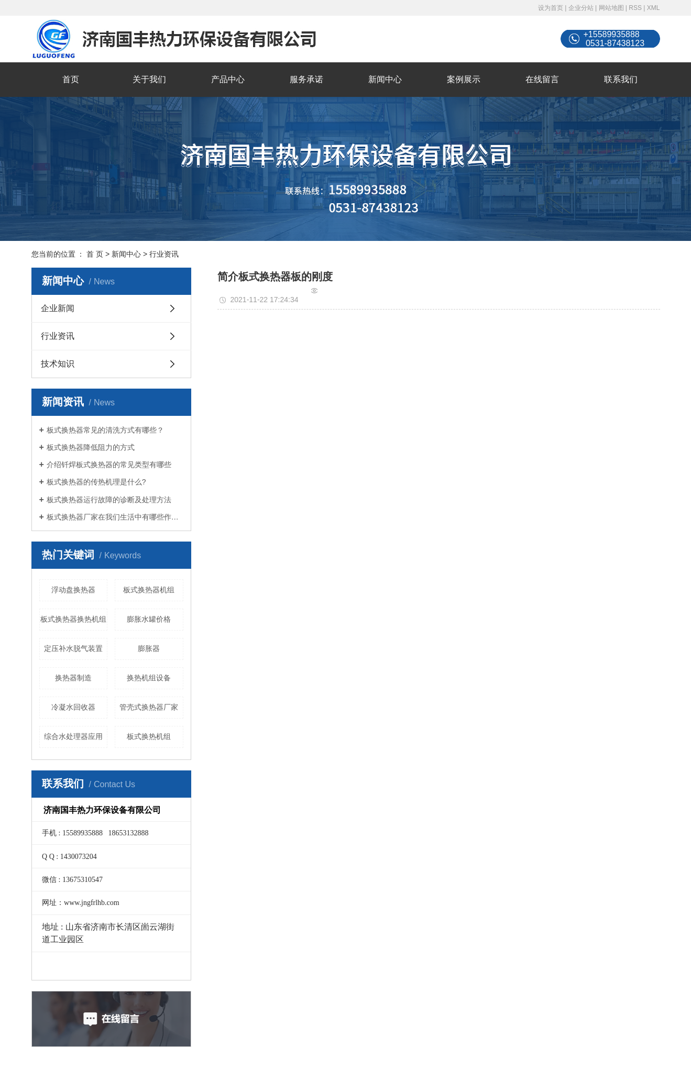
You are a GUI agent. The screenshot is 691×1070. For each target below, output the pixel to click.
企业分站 (581, 8)
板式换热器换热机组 (73, 619)
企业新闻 (57, 308)
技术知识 (57, 363)
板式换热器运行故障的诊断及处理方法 (109, 499)
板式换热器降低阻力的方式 (91, 447)
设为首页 (550, 8)
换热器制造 (73, 678)
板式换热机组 (149, 736)
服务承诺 (306, 79)
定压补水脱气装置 (73, 648)
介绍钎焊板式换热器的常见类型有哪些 (109, 464)
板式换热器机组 (148, 590)
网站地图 (611, 8)
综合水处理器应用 (73, 736)
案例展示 (463, 79)
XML (653, 8)
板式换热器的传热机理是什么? (96, 482)
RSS (635, 8)
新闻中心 (385, 79)
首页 (70, 79)
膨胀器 (149, 648)
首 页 (94, 254)
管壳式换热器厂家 (148, 707)
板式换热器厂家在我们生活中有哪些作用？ (115, 517)
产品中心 (228, 79)
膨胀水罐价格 (149, 619)
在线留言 (542, 79)
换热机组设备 (149, 678)
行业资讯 (164, 254)
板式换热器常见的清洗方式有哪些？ (105, 430)
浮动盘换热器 (73, 590)
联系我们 (621, 79)
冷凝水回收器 (73, 707)
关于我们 (149, 79)
